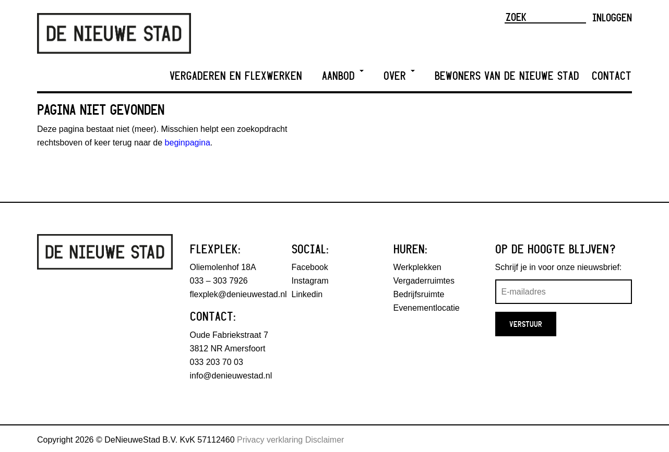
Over (399, 75)
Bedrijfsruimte (419, 294)
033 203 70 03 (216, 362)
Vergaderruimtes (424, 280)
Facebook (310, 267)
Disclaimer (324, 439)
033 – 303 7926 (219, 280)
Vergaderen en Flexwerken (236, 75)
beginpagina (187, 142)
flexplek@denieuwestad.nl (238, 294)
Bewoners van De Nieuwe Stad (507, 75)
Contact (611, 75)
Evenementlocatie (426, 307)
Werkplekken (417, 267)
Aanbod (343, 75)
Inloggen (612, 17)
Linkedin (307, 294)
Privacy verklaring (270, 439)
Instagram (310, 280)
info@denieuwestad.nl (231, 375)
